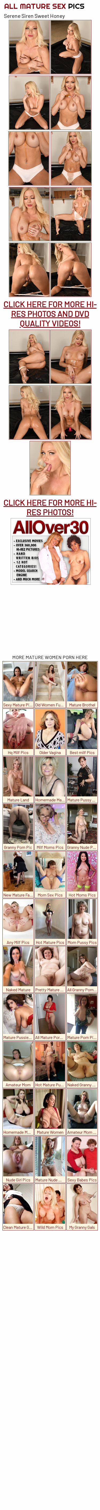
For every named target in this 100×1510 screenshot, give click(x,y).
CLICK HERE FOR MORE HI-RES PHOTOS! (50, 507)
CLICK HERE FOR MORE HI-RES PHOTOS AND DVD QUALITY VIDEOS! (50, 313)
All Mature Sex (44, 6)
